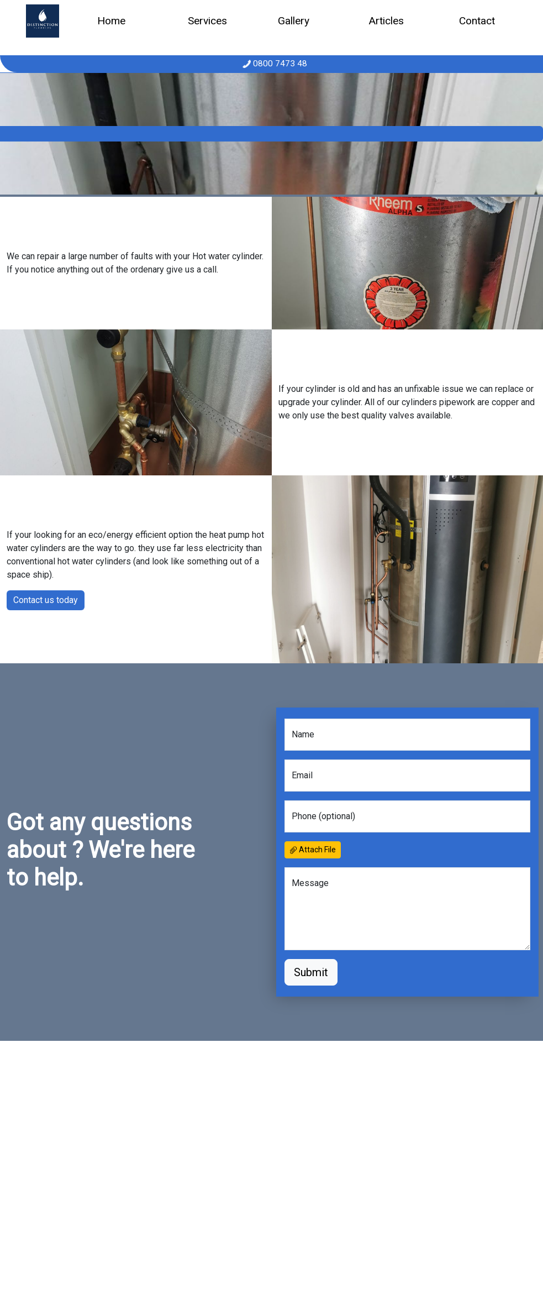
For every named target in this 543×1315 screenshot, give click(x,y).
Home (111, 20)
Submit (311, 972)
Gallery (293, 20)
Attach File (312, 849)
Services (207, 20)
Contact (477, 20)
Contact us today (45, 600)
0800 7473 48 (279, 64)
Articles (386, 20)
